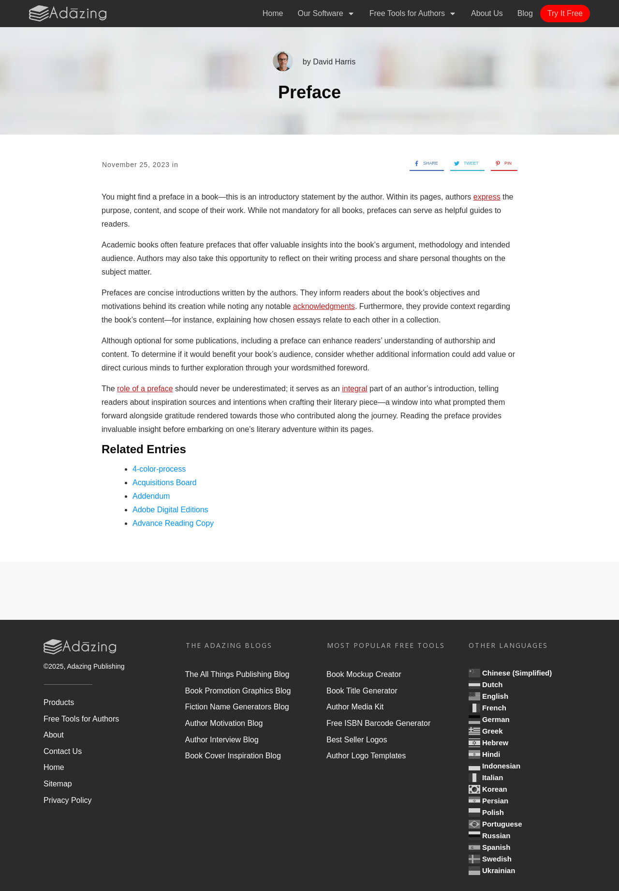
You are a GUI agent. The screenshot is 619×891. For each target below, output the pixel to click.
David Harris (334, 62)
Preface (309, 92)
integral (354, 388)
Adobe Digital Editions (170, 510)
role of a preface (145, 388)
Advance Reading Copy (173, 523)
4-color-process (159, 469)
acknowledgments (324, 306)
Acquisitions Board (165, 482)
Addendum (151, 496)
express (487, 197)
